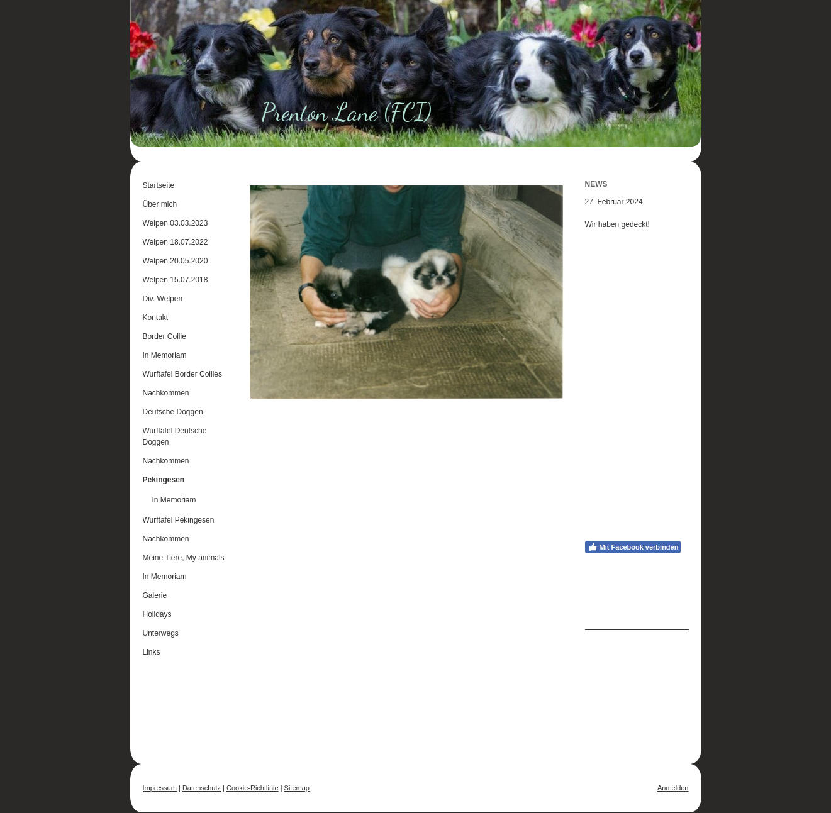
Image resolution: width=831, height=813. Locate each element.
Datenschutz (201, 788)
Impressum (160, 788)
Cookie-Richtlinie (252, 788)
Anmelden (673, 788)
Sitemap (297, 788)
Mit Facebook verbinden (633, 547)
